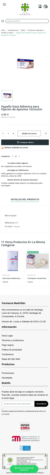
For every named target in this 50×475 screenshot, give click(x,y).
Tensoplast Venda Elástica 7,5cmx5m (37, 278)
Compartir (12, 156)
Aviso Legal (7, 336)
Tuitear (15, 156)
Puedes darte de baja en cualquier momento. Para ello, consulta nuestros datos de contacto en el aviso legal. (25, 395)
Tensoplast (31, 275)
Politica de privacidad (12, 350)
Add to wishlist (46, 133)
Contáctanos (8, 354)
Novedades (7, 378)
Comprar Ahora (25, 142)
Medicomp (6, 275)
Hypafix (13, 215)
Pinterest (19, 156)
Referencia (9, 222)
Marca (7, 215)
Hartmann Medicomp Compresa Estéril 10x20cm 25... (12, 278)
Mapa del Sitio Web (11, 359)
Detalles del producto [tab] (25, 199)
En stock (8, 226)
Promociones (8, 373)
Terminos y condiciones (13, 340)
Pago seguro (8, 345)
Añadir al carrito (29, 133)
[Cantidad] (8, 133)
